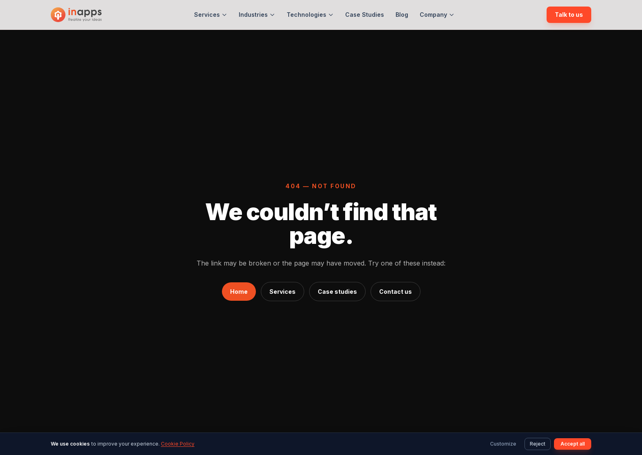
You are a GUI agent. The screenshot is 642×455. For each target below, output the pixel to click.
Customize (503, 444)
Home (239, 291)
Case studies (337, 291)
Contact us (395, 291)
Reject (537, 444)
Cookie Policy (177, 444)
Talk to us (569, 14)
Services (210, 14)
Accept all (573, 444)
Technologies (310, 14)
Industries (257, 14)
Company (437, 14)
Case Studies (364, 14)
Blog (402, 14)
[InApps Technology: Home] (76, 14)
